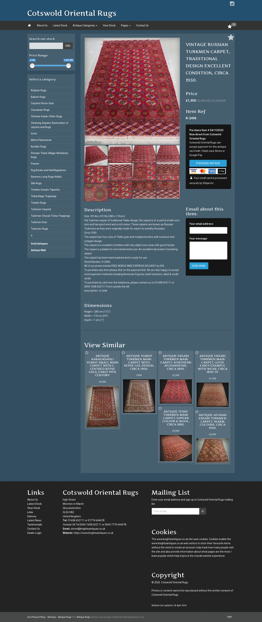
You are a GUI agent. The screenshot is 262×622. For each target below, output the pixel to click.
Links (30, 512)
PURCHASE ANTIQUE (208, 163)
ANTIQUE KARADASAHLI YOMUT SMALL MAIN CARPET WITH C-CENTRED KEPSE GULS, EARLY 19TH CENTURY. (102, 365)
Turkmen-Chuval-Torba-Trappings (50, 215)
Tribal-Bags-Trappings (43, 196)
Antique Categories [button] (85, 25)
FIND (67, 45)
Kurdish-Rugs (38, 146)
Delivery (31, 516)
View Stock (109, 25)
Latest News (34, 520)
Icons (34, 133)
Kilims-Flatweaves (41, 140)
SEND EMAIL (199, 265)
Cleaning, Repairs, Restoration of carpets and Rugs (49, 125)
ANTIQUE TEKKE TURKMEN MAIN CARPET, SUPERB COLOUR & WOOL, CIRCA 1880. (175, 418)
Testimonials (34, 524)
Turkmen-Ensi (39, 222)
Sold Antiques (39, 243)
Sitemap (51, 617)
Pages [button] (126, 25)
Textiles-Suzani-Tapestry (45, 189)
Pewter (35, 163)
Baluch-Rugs (38, 96)
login (229, 617)
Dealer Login (34, 532)
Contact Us (142, 25)
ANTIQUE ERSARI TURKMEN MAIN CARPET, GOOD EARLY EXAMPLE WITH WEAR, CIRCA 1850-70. (212, 364)
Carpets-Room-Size (42, 103)
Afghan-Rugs (38, 90)
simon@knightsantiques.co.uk (88, 528)
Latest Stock (60, 25)
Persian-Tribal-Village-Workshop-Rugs (50, 155)
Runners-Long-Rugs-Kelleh (46, 176)
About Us (42, 25)
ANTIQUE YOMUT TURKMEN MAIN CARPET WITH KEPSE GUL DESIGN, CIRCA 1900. (139, 362)
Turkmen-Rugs (39, 228)
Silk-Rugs (36, 183)
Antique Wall (38, 250)
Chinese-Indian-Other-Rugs (46, 116)
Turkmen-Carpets (41, 209)
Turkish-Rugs (38, 202)
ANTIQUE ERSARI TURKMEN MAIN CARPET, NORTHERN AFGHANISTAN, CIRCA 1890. (175, 362)
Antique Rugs (64, 617)
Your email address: (201, 223)
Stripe (206, 183)
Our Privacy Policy (36, 617)
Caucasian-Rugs (40, 109)
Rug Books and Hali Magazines (48, 170)
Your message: (198, 238)
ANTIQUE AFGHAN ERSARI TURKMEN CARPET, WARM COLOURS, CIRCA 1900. (213, 421)
